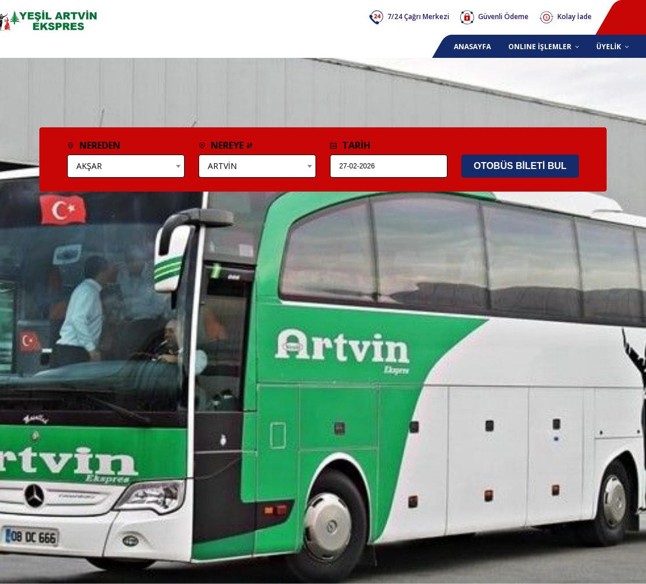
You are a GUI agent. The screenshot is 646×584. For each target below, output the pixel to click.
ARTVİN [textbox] (222, 165)
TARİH (350, 145)
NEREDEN (93, 145)
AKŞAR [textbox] (89, 165)
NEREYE (226, 145)
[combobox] (126, 166)
